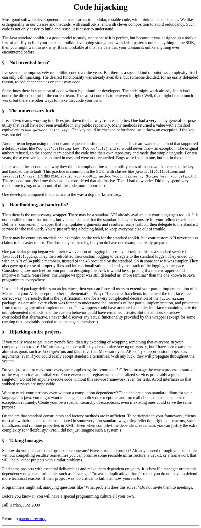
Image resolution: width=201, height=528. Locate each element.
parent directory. (32, 518)
